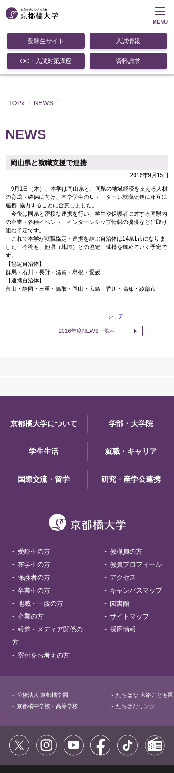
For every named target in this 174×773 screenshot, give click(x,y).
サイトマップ (129, 570)
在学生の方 (34, 518)
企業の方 (31, 570)
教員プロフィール (136, 518)
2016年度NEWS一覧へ (87, 284)
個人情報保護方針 (34, 740)
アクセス (123, 531)
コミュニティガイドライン (92, 730)
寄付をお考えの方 (44, 609)
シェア (115, 270)
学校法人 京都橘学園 (42, 648)
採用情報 (123, 583)
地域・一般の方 (40, 557)
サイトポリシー (31, 730)
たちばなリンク (135, 660)
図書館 (119, 557)
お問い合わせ (81, 740)
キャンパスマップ (136, 544)
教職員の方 (126, 505)
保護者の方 (34, 531)
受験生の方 (34, 505)
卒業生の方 (34, 544)
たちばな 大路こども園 (144, 648)
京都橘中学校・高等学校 (47, 660)
